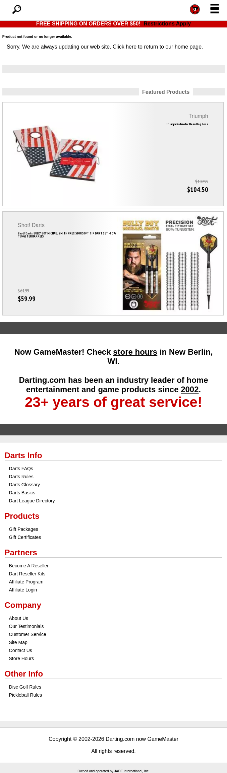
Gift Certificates (25, 537)
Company (23, 605)
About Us (19, 618)
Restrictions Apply (167, 23)
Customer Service (27, 634)
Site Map (18, 642)
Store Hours (21, 658)
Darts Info (23, 455)
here (131, 47)
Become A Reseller (29, 565)
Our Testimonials (26, 626)
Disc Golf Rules (25, 687)
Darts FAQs (21, 468)
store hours (135, 351)
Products (22, 515)
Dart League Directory (32, 500)
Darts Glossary (24, 484)
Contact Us (20, 650)
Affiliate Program (26, 581)
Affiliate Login (23, 589)
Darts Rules (21, 476)
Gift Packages (23, 529)
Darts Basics (22, 492)
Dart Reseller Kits (27, 573)
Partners (21, 552)
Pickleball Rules (25, 695)
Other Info (24, 673)
